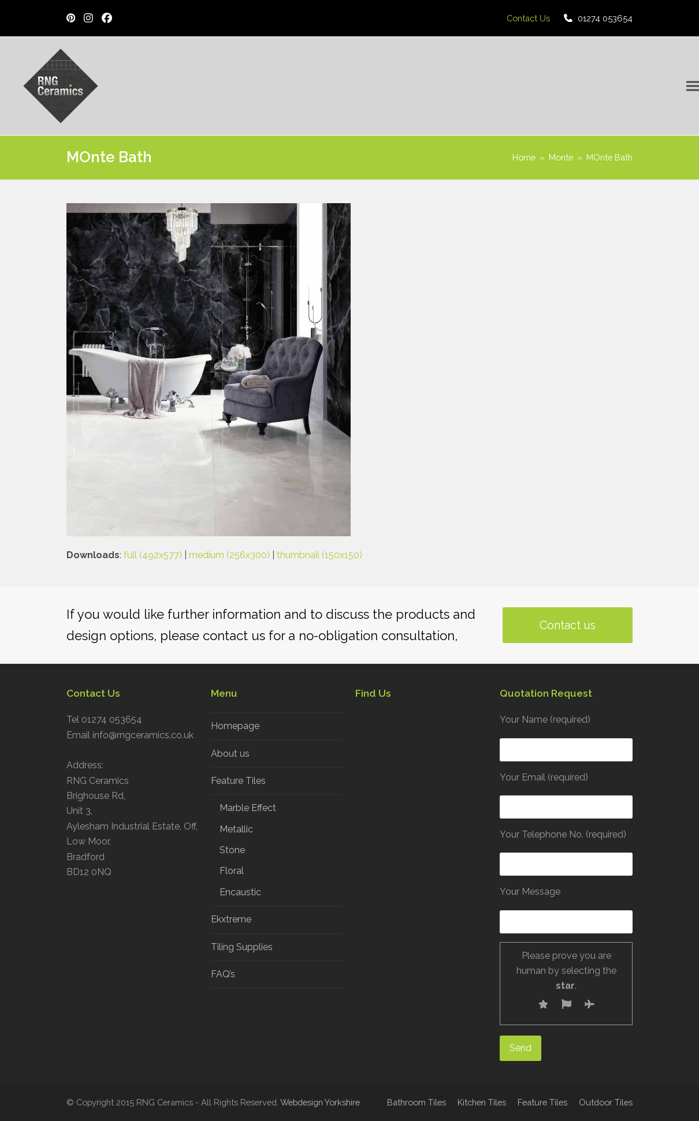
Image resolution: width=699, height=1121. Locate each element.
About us (230, 753)
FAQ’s (223, 974)
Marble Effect (248, 807)
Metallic (236, 829)
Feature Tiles (238, 780)
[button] (692, 86)
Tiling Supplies (242, 946)
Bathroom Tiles (416, 1102)
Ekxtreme (231, 919)
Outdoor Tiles (606, 1102)
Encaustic (240, 892)
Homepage (235, 725)
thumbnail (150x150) (319, 555)
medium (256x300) (229, 555)
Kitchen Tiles (482, 1102)
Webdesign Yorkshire (320, 1102)
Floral (232, 870)
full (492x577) (153, 555)
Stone (232, 850)
